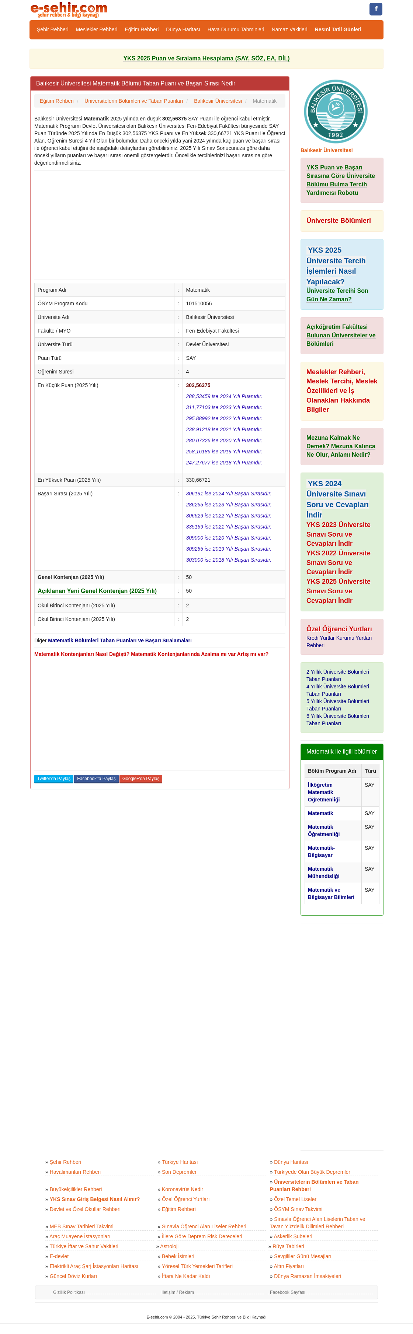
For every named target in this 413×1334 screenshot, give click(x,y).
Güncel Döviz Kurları (73, 1276)
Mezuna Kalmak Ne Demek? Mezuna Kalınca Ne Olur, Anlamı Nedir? (340, 446)
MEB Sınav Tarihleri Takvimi (82, 1226)
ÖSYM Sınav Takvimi (298, 1209)
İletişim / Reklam (178, 1292)
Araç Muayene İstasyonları (80, 1236)
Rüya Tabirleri (288, 1246)
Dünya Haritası (183, 29)
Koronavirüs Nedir (182, 1189)
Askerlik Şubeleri (293, 1236)
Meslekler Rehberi (97, 29)
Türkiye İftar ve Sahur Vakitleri (83, 1246)
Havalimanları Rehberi (75, 1172)
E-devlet (59, 1256)
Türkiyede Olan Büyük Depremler (312, 1172)
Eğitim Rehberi (142, 29)
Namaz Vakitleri (290, 29)
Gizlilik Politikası (69, 1292)
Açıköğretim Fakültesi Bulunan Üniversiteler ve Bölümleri (341, 335)
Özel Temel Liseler (295, 1199)
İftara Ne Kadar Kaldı (186, 1276)
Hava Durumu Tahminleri (236, 29)
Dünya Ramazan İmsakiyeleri (307, 1276)
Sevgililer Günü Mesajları (303, 1256)
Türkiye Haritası (180, 1162)
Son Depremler (179, 1172)
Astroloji (169, 1246)
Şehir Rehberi (53, 29)
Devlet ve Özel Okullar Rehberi (85, 1209)
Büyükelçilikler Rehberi (76, 1189)
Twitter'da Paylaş (53, 778)
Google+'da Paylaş (141, 778)
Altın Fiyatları (289, 1266)
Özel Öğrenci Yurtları (186, 1199)
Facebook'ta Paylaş (96, 778)
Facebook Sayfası (287, 1292)
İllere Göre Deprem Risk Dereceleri (202, 1236)
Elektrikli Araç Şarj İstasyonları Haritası (94, 1266)
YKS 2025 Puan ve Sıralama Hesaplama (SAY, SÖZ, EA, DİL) (206, 58)
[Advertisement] (159, 225)
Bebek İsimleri (178, 1256)
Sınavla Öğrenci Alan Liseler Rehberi (204, 1226)
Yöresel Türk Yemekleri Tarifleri (197, 1266)
